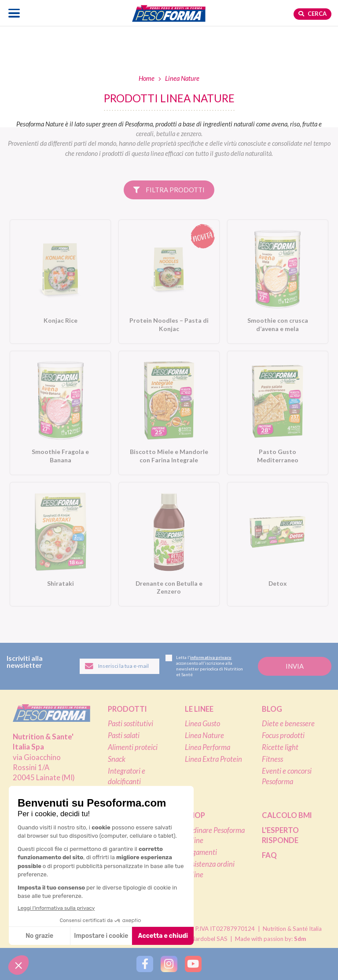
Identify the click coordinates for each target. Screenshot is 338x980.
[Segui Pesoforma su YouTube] (193, 964)
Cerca (312, 13)
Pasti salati (124, 735)
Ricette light (280, 747)
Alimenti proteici (133, 747)
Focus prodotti (283, 735)
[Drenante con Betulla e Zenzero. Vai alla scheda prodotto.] (169, 544)
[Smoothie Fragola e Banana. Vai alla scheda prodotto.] (60, 413)
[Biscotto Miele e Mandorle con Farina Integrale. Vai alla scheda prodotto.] (169, 413)
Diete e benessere (288, 723)
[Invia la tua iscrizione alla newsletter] (294, 666)
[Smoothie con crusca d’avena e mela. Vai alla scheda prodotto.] (278, 281)
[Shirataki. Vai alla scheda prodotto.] (60, 544)
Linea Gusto (202, 723)
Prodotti (127, 709)
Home (146, 78)
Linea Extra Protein (213, 759)
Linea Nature (204, 735)
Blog (272, 709)
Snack (116, 759)
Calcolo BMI (287, 815)
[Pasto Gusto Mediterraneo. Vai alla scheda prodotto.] (278, 413)
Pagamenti (201, 852)
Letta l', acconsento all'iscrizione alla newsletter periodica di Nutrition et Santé (204, 666)
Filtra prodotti (168, 190)
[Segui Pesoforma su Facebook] (144, 964)
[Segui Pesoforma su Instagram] (169, 964)
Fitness (272, 759)
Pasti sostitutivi (130, 723)
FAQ (269, 855)
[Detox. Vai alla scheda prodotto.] (278, 544)
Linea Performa (207, 747)
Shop (195, 815)
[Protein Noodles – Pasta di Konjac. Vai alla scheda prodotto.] (169, 281)
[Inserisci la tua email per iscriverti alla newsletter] (119, 666)
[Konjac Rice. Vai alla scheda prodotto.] (60, 281)
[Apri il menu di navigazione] (14, 13)
